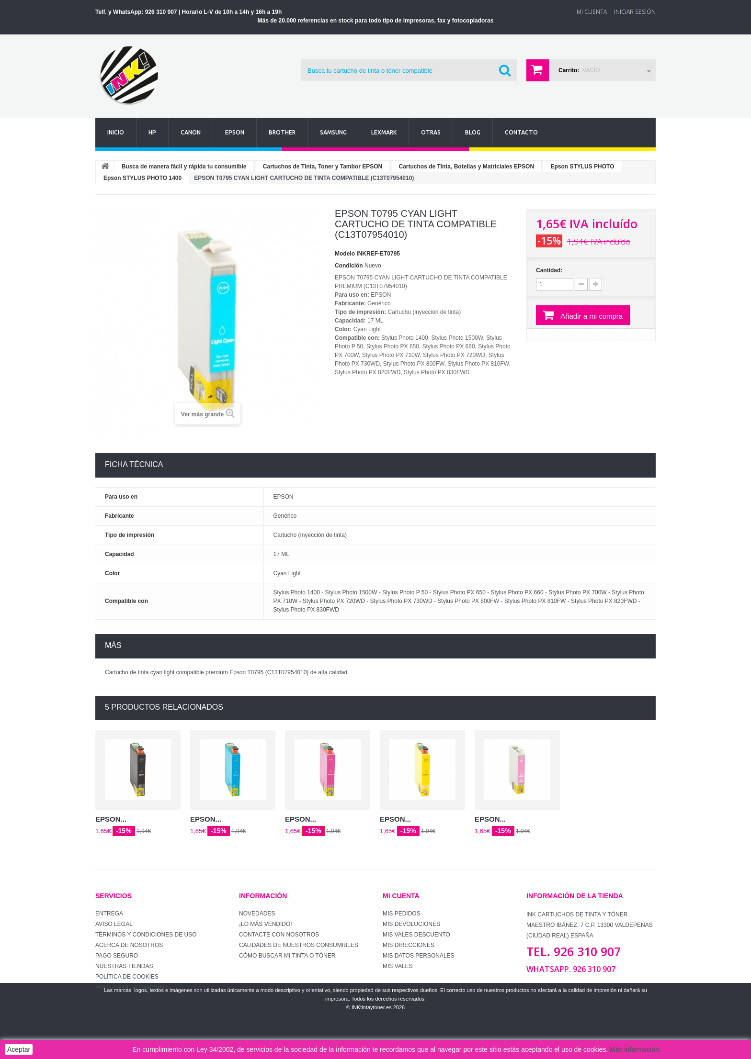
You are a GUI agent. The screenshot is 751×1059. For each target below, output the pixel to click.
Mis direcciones (408, 945)
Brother (282, 132)
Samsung (333, 132)
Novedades (257, 913)
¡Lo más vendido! (265, 924)
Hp (152, 132)
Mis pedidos (402, 913)
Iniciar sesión (635, 12)
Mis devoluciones (411, 924)
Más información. (635, 1049)
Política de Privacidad (131, 987)
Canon (191, 132)
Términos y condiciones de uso (146, 934)
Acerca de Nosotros (129, 945)
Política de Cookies (127, 976)
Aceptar (18, 1049)
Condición (349, 265)
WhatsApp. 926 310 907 (570, 969)
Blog (472, 132)
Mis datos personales (419, 955)
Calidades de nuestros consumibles (298, 945)
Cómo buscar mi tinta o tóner (287, 955)
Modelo (345, 253)
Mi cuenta (401, 896)
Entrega (109, 913)
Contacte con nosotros (279, 934)
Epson (234, 132)
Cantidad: (549, 270)
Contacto (521, 132)
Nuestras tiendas (124, 966)
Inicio (115, 132)
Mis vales (397, 966)
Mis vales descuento (416, 934)
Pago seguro (116, 955)
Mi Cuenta (592, 12)
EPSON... (110, 819)
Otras (431, 132)
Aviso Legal (114, 924)
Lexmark (384, 132)
